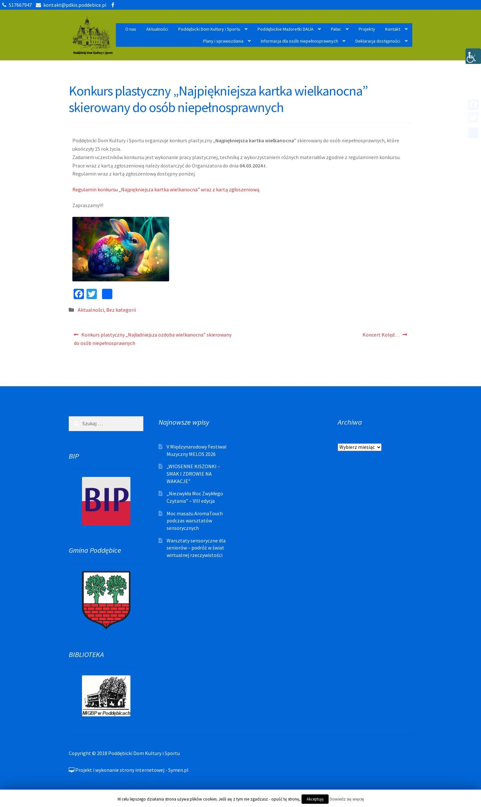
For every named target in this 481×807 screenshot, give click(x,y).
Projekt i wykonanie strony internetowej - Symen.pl (129, 770)
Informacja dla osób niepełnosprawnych (299, 41)
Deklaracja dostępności (377, 41)
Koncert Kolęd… (381, 336)
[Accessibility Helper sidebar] (473, 56)
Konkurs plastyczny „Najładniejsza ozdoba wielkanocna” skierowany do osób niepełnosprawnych (152, 338)
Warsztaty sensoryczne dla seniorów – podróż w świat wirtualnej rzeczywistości (196, 547)
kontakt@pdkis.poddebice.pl (70, 5)
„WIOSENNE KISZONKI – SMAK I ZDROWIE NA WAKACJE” (193, 473)
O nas (130, 29)
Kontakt (392, 29)
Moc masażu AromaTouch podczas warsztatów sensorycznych (195, 520)
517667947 (16, 5)
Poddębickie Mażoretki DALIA (285, 29)
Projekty (367, 29)
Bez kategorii (121, 310)
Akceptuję (315, 799)
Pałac (336, 29)
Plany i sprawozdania (223, 41)
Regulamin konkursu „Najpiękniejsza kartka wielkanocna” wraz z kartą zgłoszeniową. (166, 189)
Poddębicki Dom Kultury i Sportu (209, 29)
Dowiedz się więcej (347, 799)
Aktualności (157, 29)
